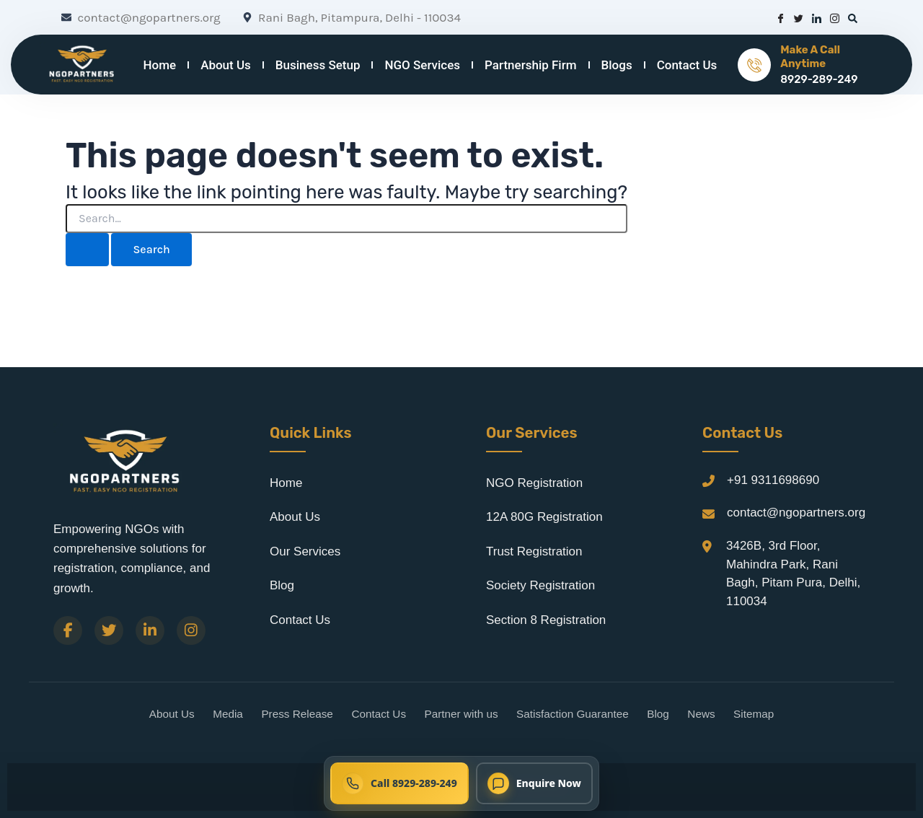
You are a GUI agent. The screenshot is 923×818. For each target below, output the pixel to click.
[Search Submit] (87, 249)
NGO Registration (534, 483)
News (701, 714)
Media (228, 714)
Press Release (296, 714)
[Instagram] (191, 630)
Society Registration (540, 585)
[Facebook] (67, 630)
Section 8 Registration (546, 620)
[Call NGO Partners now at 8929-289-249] (399, 783)
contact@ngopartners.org (796, 512)
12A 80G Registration (544, 517)
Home (160, 65)
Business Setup (318, 65)
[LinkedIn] (150, 630)
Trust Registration (534, 551)
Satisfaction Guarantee (572, 714)
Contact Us (687, 65)
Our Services (305, 551)
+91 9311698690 (773, 480)
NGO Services (422, 65)
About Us (225, 65)
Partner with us (461, 714)
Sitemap (753, 714)
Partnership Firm (530, 65)
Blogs (616, 65)
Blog (282, 585)
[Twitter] (108, 630)
